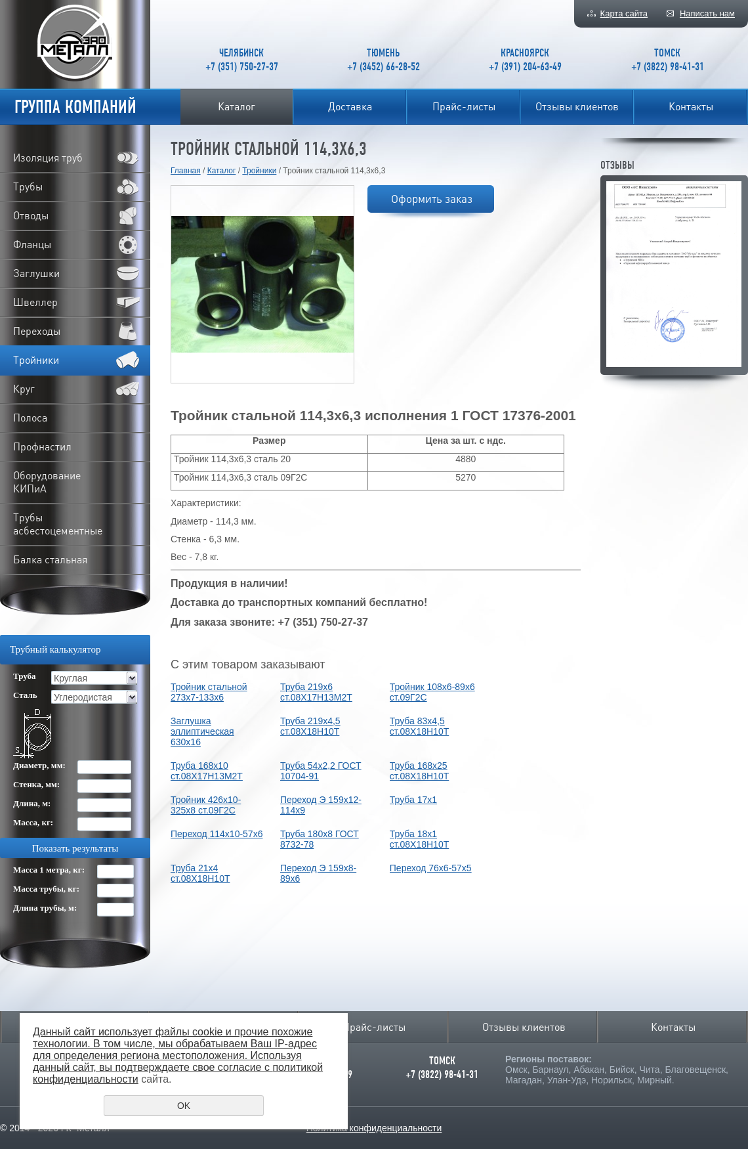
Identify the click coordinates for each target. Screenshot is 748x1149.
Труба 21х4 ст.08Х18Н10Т (200, 873)
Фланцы (32, 244)
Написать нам (707, 13)
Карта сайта (624, 13)
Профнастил (42, 446)
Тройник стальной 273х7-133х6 (209, 692)
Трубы (28, 186)
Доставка (350, 106)
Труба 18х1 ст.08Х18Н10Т (419, 839)
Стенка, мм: (36, 784)
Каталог (236, 106)
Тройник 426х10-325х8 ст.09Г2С (206, 804)
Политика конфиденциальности (374, 1128)
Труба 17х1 (413, 799)
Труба (24, 676)
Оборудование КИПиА (47, 482)
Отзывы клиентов (577, 106)
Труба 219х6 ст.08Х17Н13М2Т (316, 692)
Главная (186, 170)
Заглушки (36, 273)
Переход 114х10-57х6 (216, 834)
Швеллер (35, 302)
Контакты (691, 106)
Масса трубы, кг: (46, 889)
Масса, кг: (33, 822)
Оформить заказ (431, 199)
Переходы (36, 330)
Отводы (31, 215)
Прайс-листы (463, 106)
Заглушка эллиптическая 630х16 (202, 731)
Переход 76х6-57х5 (431, 868)
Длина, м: (32, 803)
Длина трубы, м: (45, 908)
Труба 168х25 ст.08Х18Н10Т (419, 770)
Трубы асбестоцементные (57, 524)
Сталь (25, 695)
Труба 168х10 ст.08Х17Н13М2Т (207, 770)
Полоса (30, 417)
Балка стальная (50, 559)
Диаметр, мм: (39, 765)
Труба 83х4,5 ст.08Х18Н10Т (419, 726)
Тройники (259, 170)
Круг (24, 388)
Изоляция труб (48, 157)
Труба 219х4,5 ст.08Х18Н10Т (310, 726)
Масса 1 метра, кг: (49, 870)
